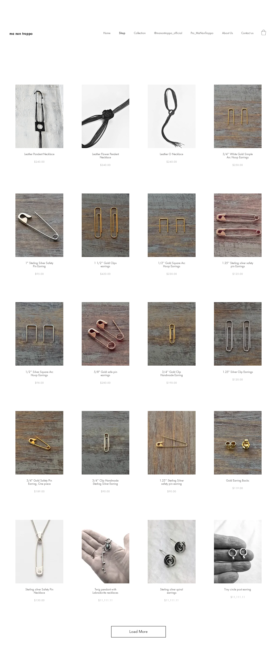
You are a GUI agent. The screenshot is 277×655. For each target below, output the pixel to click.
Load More (138, 631)
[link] (263, 32)
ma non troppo (21, 33)
